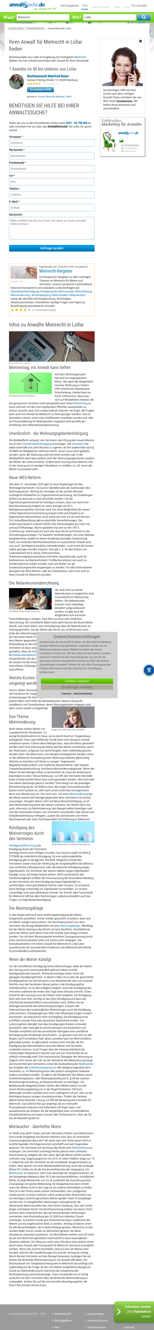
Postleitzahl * (17, 162)
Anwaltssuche (16, 28)
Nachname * (17, 149)
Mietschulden (60, 295)
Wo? (76, 17)
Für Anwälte (139, 5)
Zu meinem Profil (40, 89)
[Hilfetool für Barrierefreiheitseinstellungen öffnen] (149, 670)
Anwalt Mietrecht (35, 28)
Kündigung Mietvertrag (22, 845)
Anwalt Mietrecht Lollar (59, 28)
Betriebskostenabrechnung (25, 655)
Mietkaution (86, 1063)
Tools (115, 5)
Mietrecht (80, 57)
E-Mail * (14, 201)
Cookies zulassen (77, 681)
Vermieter (78, 443)
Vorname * (16, 137)
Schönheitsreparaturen (42, 1067)
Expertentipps (100, 5)
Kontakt (129, 1327)
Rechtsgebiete (71, 5)
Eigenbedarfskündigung (25, 291)
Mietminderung (20, 295)
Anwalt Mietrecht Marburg (55, 96)
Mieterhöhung (83, 291)
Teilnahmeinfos (96, 1327)
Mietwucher (16, 1173)
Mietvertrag (81, 403)
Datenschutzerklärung (83, 693)
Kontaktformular (124, 101)
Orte (86, 5)
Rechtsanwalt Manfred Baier (48, 76)
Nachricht (15, 214)
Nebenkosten (77, 295)
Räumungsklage (70, 925)
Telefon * (14, 188)
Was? (9, 17)
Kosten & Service (97, 1320)
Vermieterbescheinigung (36, 443)
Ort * (12, 175)
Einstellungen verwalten (77, 687)
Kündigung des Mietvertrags (57, 291)
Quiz (125, 5)
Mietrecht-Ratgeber (55, 271)
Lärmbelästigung (40, 295)
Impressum (66, 693)
